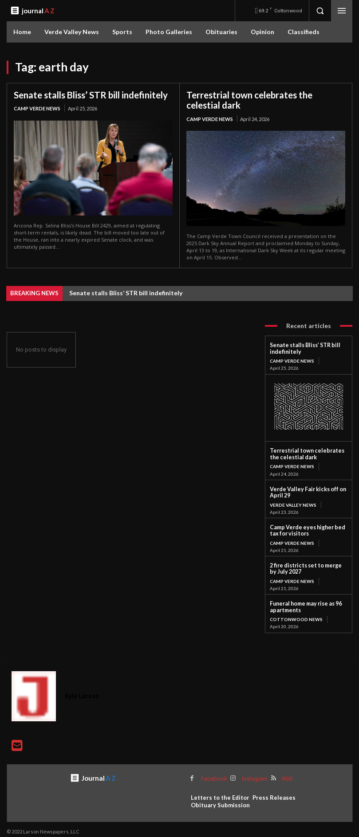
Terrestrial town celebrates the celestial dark (249, 100)
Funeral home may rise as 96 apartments (304, 602)
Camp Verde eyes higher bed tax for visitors (304, 527)
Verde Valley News (293, 502)
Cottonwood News (296, 615)
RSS (286, 774)
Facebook (214, 774)
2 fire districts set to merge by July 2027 (306, 565)
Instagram (254, 774)
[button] (320, 10)
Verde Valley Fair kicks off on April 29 (305, 490)
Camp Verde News (37, 108)
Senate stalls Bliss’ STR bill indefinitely (90, 95)
